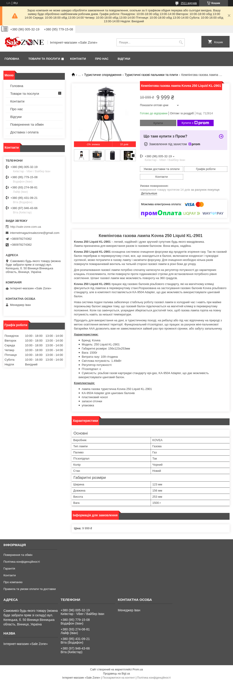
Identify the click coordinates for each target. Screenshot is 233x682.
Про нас (102, 58)
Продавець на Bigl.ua (116, 673)
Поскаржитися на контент (118, 677)
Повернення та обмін (27, 124)
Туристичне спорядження (103, 75)
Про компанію (13, 582)
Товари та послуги (44, 58)
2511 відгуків (189, 3)
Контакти (78, 58)
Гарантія (9, 568)
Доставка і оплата (24, 132)
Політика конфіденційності (21, 561)
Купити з (195, 123)
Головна (12, 58)
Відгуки (124, 58)
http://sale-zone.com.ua (25, 226)
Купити (158, 123)
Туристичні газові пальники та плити (151, 75)
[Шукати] (181, 42)
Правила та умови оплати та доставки (29, 589)
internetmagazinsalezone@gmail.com (34, 233)
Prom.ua (138, 669)
